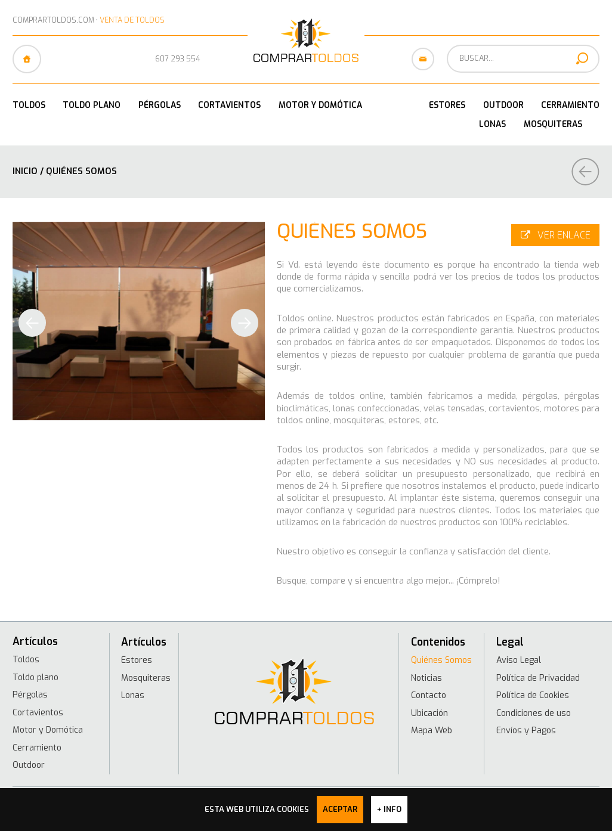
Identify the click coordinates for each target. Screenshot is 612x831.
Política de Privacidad (539, 677)
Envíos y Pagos (527, 729)
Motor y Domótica (320, 105)
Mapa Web (431, 729)
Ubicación (429, 712)
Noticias (426, 677)
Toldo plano (91, 105)
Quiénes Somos (441, 660)
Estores (447, 105)
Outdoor (503, 105)
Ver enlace (555, 233)
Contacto (428, 694)
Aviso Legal (519, 660)
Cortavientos (229, 105)
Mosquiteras (553, 124)
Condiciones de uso (535, 712)
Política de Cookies (534, 694)
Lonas (492, 124)
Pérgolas (159, 105)
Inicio (25, 171)
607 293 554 (177, 59)
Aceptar (340, 809)
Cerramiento (570, 105)
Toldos (29, 105)
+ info (389, 809)
